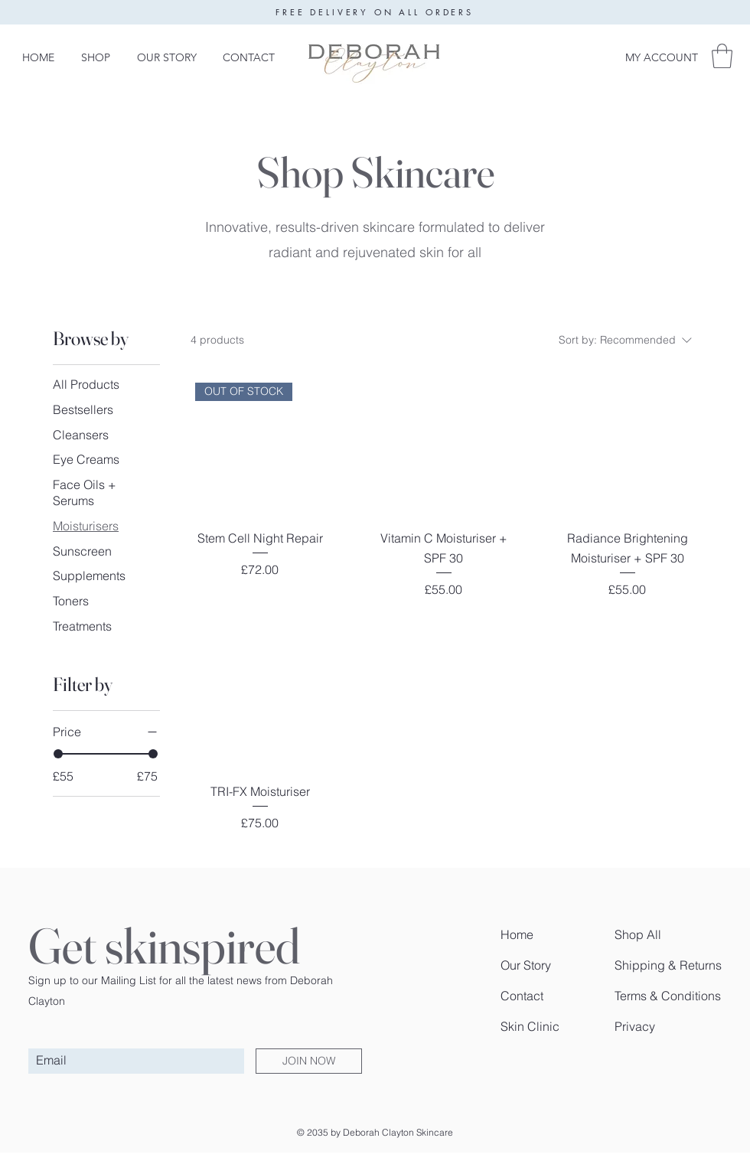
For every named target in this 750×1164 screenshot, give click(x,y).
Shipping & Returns (668, 965)
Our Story (526, 965)
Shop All (638, 934)
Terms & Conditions (668, 995)
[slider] (58, 754)
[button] (722, 56)
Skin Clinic (530, 1026)
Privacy (635, 1026)
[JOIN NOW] (309, 1061)
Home (517, 934)
